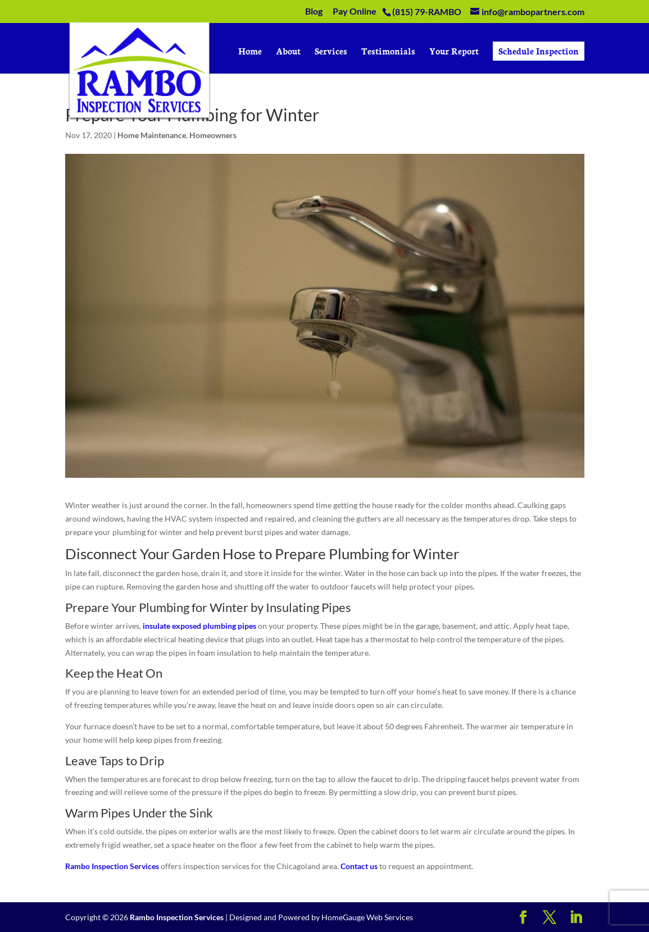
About (288, 52)
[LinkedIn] (576, 918)
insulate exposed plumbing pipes (199, 626)
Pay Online (354, 11)
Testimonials (388, 52)
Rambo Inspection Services (112, 866)
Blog (314, 11)
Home (250, 52)
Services (331, 52)
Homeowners (213, 135)
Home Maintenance (151, 135)
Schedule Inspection (538, 51)
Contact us (359, 866)
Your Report (454, 52)
